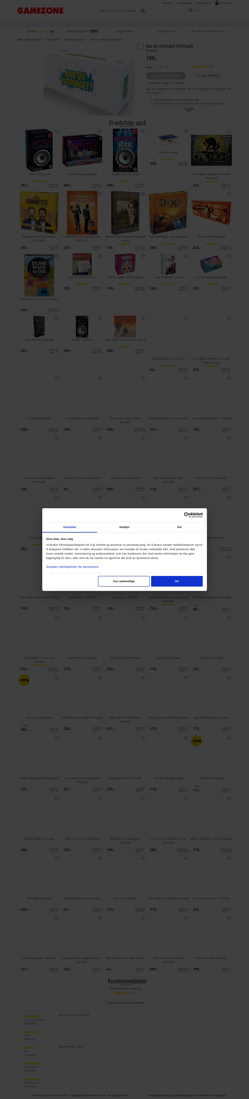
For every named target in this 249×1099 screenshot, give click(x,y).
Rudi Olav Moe (32, 1082)
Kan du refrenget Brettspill (105, 39)
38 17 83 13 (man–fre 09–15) (208, 31)
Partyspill (52, 39)
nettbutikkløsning (182, 1095)
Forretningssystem (158, 1095)
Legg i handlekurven (165, 75)
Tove (27, 1035)
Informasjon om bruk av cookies (50, 1095)
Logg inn (225, 3)
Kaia (26, 1051)
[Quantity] (162, 67)
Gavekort (167, 3)
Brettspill (36, 39)
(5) (211, 66)
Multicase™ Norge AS (214, 1095)
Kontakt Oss (203, 3)
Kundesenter (184, 3)
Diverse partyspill (74, 39)
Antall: (149, 67)
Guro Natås (31, 1067)
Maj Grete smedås (35, 1019)
